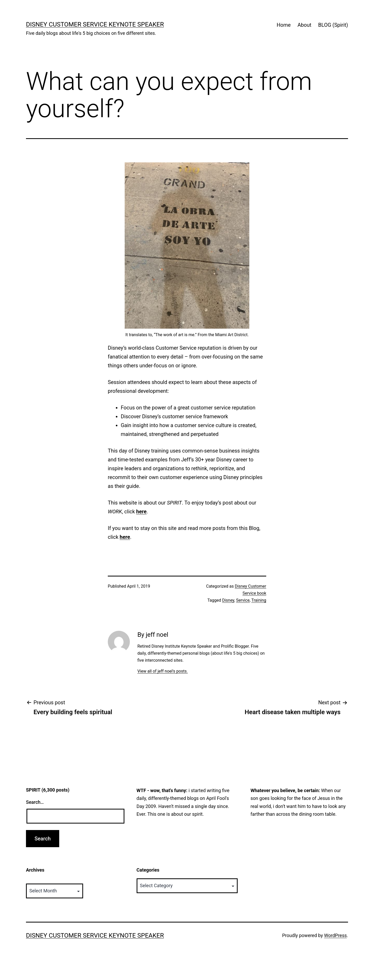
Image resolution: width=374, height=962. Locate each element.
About (304, 25)
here (141, 511)
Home (284, 25)
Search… (35, 802)
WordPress (335, 935)
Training (258, 600)
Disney (228, 600)
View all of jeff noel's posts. (162, 671)
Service (243, 600)
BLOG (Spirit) (333, 25)
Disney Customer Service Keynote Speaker (95, 24)
